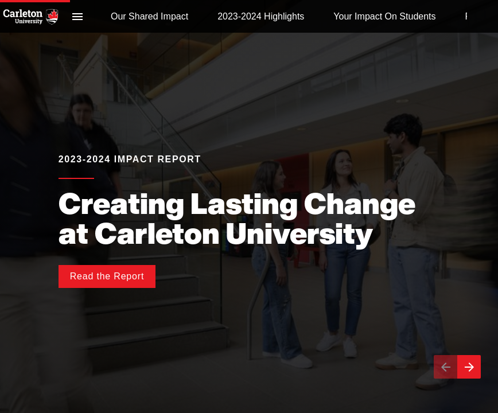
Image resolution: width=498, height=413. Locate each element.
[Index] (77, 16)
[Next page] (469, 367)
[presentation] (249, 206)
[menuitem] (149, 16)
